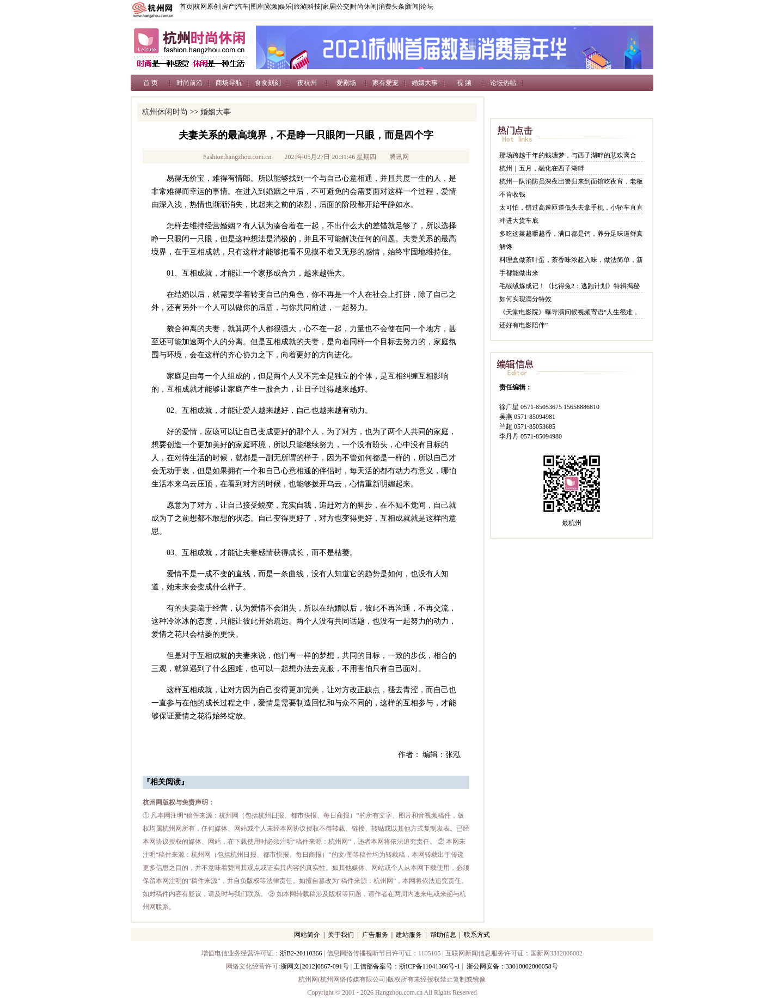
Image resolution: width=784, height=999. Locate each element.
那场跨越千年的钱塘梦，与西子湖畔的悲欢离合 (567, 155)
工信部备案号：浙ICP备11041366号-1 (406, 966)
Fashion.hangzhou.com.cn (237, 157)
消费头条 (391, 6)
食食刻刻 (268, 83)
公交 (343, 6)
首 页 (150, 83)
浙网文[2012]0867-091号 (314, 966)
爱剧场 (346, 83)
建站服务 (409, 935)
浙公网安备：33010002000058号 (512, 966)
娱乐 (285, 6)
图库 (257, 6)
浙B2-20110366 (301, 953)
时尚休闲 (364, 6)
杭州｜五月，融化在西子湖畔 (541, 168)
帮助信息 (443, 935)
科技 (314, 6)
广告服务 (375, 935)
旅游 (300, 6)
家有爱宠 (385, 83)
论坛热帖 (503, 83)
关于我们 (341, 935)
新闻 (412, 6)
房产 (228, 6)
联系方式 (477, 935)
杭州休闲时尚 (165, 112)
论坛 (426, 6)
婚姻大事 (425, 83)
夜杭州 (307, 83)
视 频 (464, 83)
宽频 (271, 6)
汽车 (242, 6)
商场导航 (229, 83)
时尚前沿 (189, 83)
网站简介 (307, 935)
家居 (328, 6)
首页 (186, 6)
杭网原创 (207, 6)
